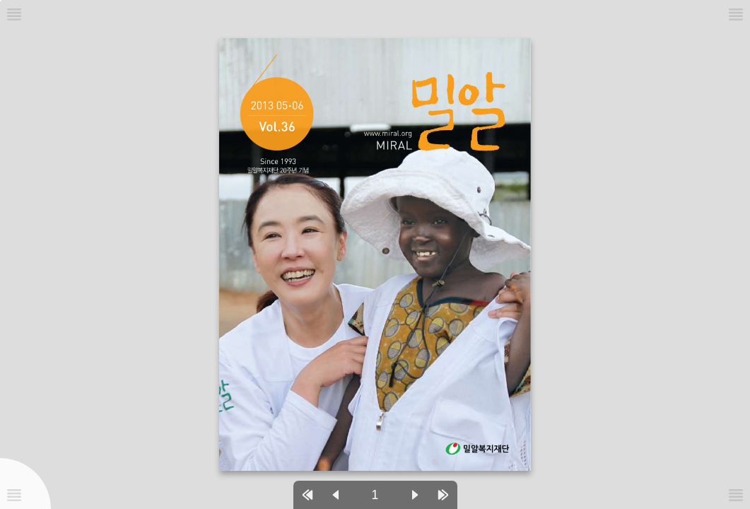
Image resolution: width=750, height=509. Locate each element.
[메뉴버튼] (14, 495)
